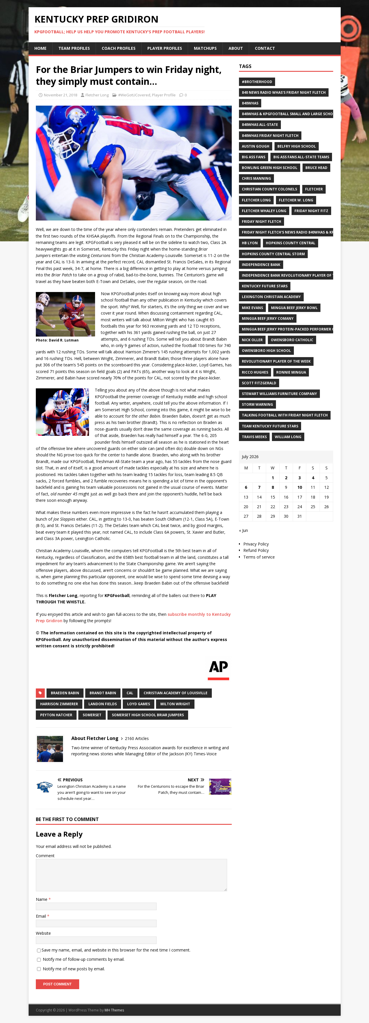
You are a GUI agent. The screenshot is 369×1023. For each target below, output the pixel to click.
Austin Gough (255, 146)
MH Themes (114, 1010)
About (236, 48)
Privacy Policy (256, 544)
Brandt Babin (103, 692)
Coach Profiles (119, 48)
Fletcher (314, 189)
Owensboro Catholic (292, 339)
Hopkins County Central (290, 242)
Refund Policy (256, 550)
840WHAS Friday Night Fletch (270, 135)
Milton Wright (175, 703)
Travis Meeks (254, 436)
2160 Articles (137, 738)
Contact (265, 48)
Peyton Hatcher (56, 714)
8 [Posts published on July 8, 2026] (273, 487)
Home (40, 48)
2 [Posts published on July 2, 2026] (286, 477)
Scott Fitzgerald (259, 383)
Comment (45, 855)
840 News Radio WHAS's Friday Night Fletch (284, 92)
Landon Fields (102, 703)
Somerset (92, 714)
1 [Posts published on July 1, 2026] (273, 477)
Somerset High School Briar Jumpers (148, 714)
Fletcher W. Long (296, 200)
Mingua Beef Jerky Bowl (294, 307)
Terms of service (259, 557)
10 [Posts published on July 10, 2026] (299, 487)
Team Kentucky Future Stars (270, 426)
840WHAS (250, 103)
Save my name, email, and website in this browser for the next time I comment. (116, 950)
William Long (288, 436)
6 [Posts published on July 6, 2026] (246, 487)
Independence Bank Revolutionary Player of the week (296, 275)
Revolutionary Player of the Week (276, 361)
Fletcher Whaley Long (264, 210)
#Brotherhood (257, 81)
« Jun (243, 530)
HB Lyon (250, 242)
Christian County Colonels (269, 189)
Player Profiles (164, 48)
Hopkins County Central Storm (273, 253)
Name (42, 899)
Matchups (205, 48)
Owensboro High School (266, 350)
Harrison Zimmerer (59, 703)
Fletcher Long (97, 95)
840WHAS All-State (260, 124)
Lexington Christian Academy (271, 296)
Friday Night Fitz (311, 210)
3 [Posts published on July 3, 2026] (299, 477)
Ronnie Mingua (291, 372)
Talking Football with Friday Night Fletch (285, 415)
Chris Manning (256, 178)
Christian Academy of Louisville (175, 692)
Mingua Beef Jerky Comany (268, 318)
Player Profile (164, 95)
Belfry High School (296, 146)
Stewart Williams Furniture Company (279, 393)
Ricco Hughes (255, 372)
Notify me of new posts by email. (74, 968)
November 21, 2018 (60, 95)
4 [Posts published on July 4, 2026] (313, 477)
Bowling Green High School (269, 167)
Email (41, 916)
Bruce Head (316, 167)
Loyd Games (138, 703)
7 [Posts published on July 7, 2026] (259, 487)
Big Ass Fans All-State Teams (301, 157)
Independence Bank (261, 264)
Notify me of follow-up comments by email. (84, 959)
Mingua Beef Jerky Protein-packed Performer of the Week (298, 329)
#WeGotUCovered (134, 95)
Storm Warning (257, 404)
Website (43, 933)
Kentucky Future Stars (265, 286)
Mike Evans (252, 307)
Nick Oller (252, 339)
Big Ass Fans (253, 157)
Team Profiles (74, 48)
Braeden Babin (65, 692)
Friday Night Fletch (261, 221)
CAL (130, 692)
